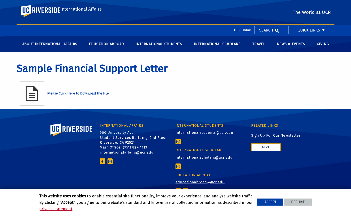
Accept (270, 202)
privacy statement (55, 208)
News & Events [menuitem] (291, 48)
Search (266, 5)
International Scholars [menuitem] (217, 48)
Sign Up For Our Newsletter (276, 140)
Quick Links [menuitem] (309, 5)
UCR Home (242, 5)
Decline (298, 202)
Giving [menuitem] (323, 48)
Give (266, 151)
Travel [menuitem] (258, 48)
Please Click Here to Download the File (78, 98)
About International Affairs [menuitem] (49, 48)
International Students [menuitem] (159, 48)
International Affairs (81, 23)
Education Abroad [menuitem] (106, 48)
